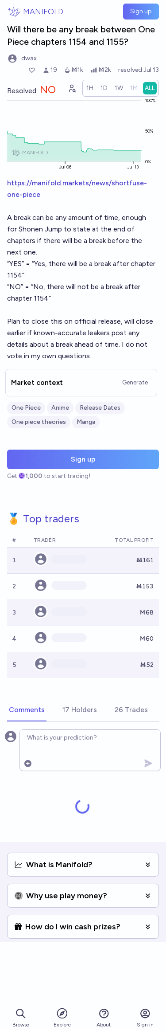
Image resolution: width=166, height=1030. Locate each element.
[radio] (90, 88)
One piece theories (39, 422)
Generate (135, 382)
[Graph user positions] (72, 88)
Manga (86, 422)
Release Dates (100, 407)
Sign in (145, 1018)
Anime (60, 407)
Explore (62, 1017)
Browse (20, 1018)
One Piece (26, 407)
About (104, 1018)
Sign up (141, 11)
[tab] (26, 710)
